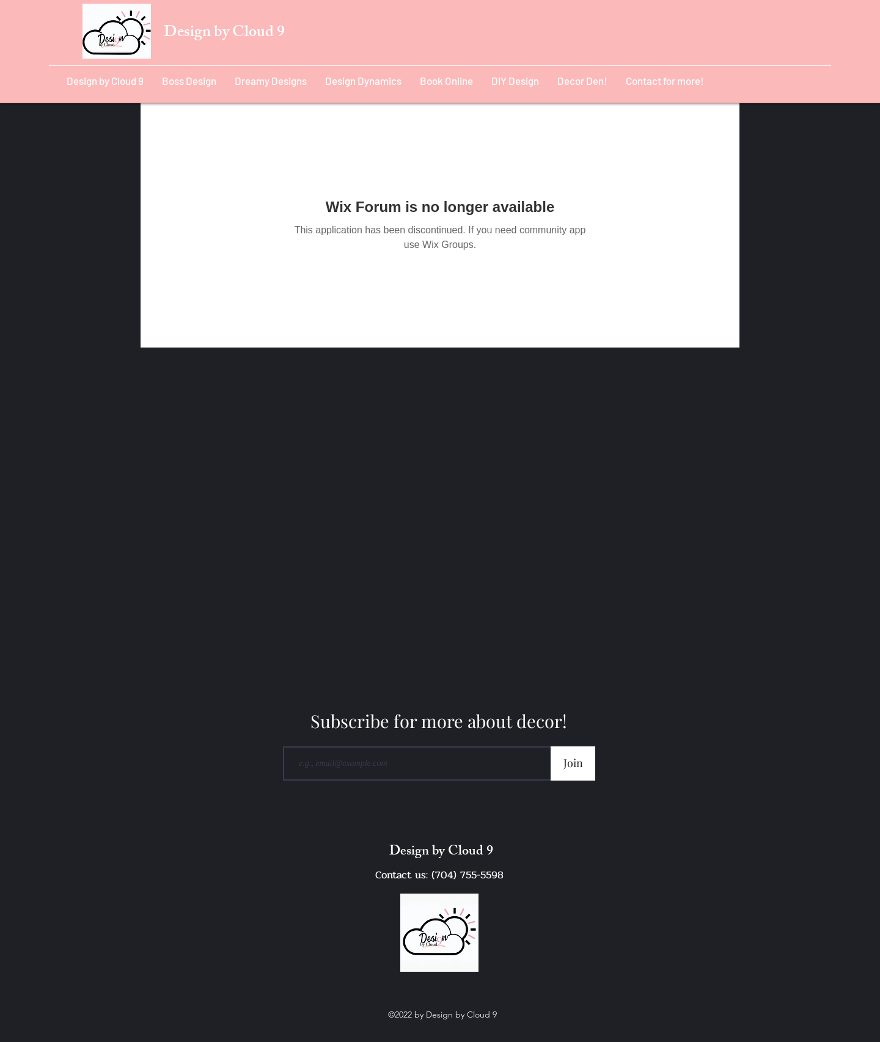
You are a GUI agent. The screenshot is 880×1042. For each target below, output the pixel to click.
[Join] (573, 763)
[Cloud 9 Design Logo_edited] (439, 933)
